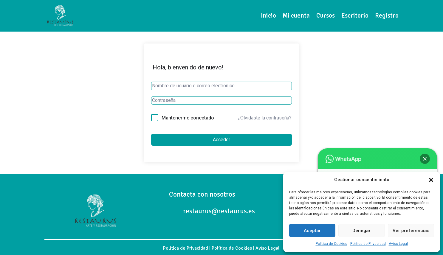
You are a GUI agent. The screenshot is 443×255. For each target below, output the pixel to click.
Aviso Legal (398, 244)
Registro (387, 15)
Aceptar (312, 230)
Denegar (361, 230)
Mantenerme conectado (188, 118)
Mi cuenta (296, 15)
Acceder (221, 139)
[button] (431, 180)
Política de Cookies (331, 244)
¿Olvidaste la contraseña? (265, 118)
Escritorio (354, 15)
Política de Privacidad (368, 244)
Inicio (268, 15)
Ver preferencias (411, 230)
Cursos (325, 15)
